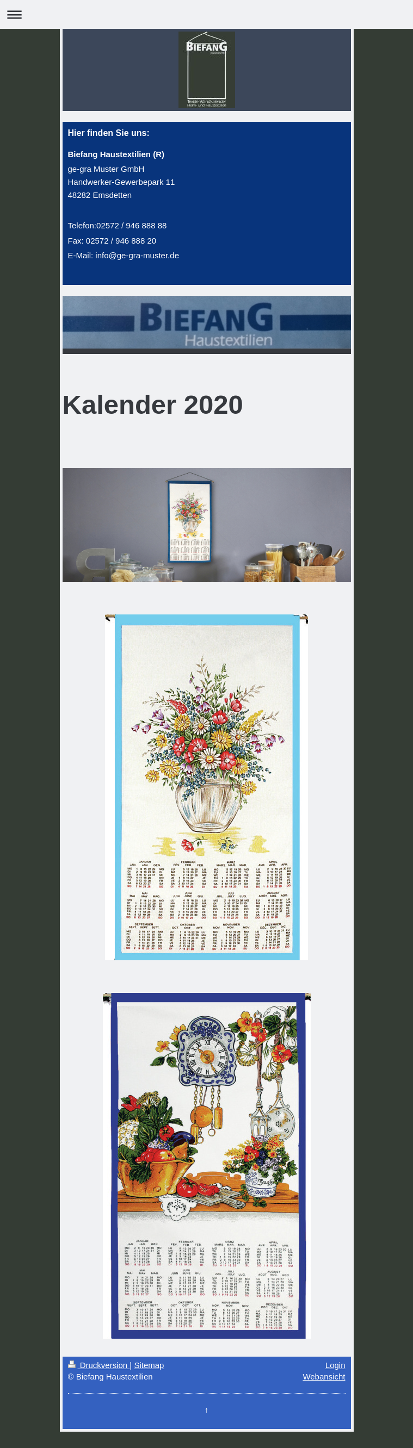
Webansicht (324, 1376)
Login (335, 1365)
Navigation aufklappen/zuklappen (206, 14)
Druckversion (99, 1365)
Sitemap (149, 1365)
